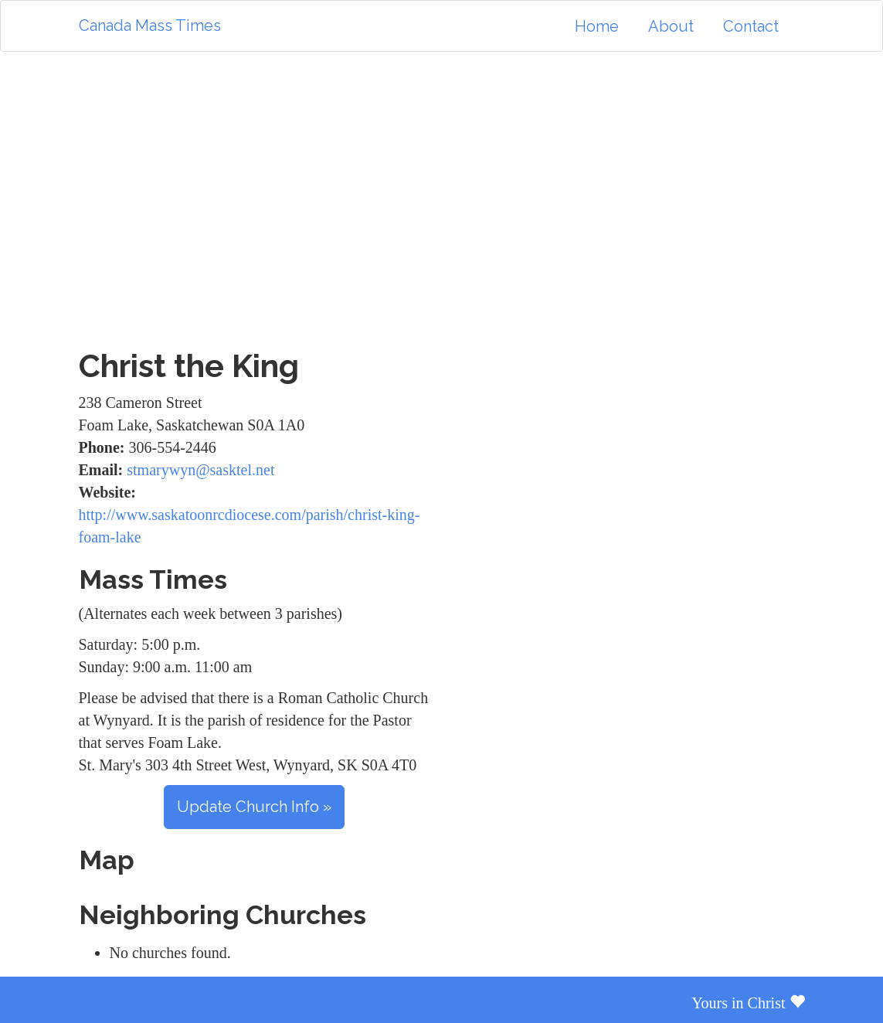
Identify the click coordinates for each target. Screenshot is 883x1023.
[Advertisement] (442, 200)
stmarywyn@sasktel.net (200, 469)
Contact (751, 26)
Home (597, 26)
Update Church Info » (254, 806)
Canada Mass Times (150, 25)
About (671, 26)
